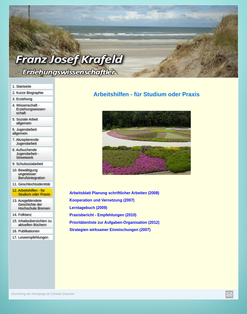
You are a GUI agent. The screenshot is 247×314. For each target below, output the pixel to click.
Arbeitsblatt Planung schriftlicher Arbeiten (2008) (114, 193)
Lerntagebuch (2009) (88, 208)
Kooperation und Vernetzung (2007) (101, 200)
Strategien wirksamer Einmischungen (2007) (110, 230)
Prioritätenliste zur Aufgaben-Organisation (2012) (114, 222)
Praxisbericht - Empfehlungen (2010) (102, 215)
